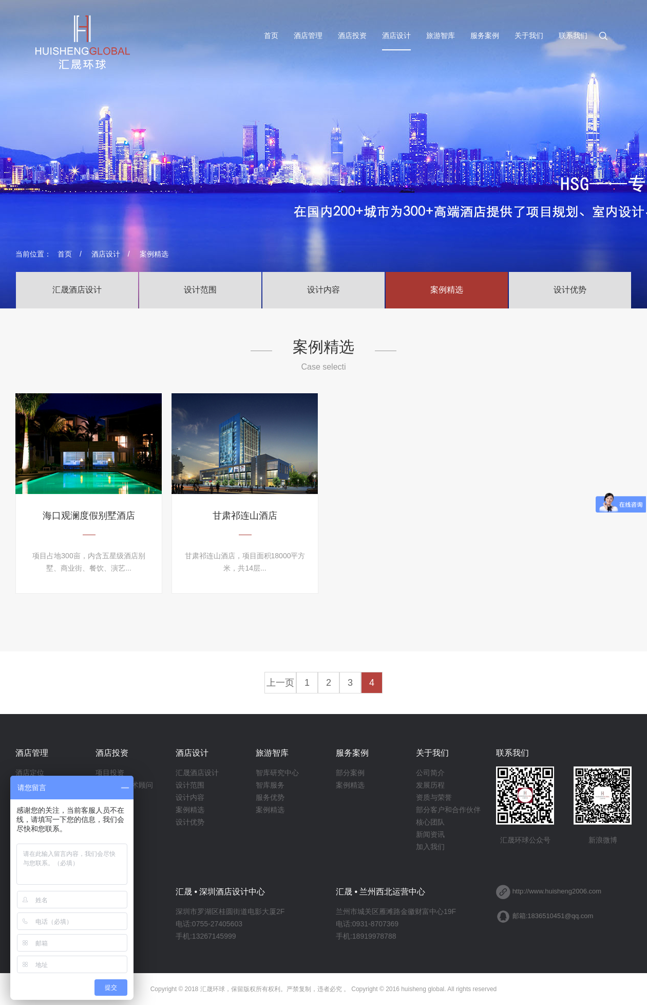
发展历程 (430, 785)
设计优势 (570, 289)
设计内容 (323, 289)
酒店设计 (396, 36)
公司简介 (430, 773)
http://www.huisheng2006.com (556, 891)
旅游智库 (440, 36)
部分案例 (350, 773)
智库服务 (270, 785)
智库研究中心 (277, 773)
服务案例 (484, 36)
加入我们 (430, 847)
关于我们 (529, 36)
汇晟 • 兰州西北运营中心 (381, 891)
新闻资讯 (430, 834)
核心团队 (430, 822)
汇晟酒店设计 (77, 289)
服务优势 (270, 797)
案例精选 (154, 254)
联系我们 (573, 36)
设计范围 (200, 289)
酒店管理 (308, 36)
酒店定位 (29, 773)
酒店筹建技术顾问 (124, 785)
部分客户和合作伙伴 (448, 810)
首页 (271, 36)
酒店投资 (352, 36)
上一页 (280, 683)
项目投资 (110, 773)
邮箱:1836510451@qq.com (553, 916)
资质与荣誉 (434, 797)
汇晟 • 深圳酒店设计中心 (220, 891)
